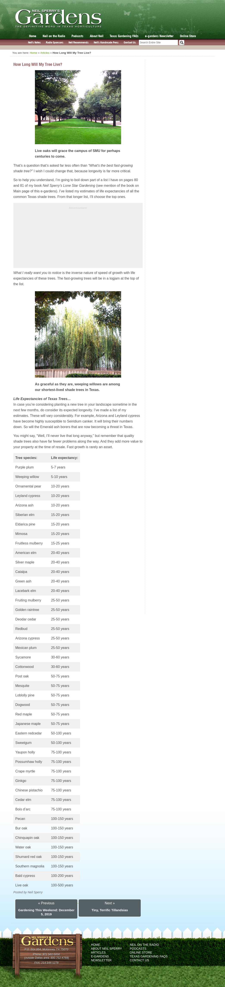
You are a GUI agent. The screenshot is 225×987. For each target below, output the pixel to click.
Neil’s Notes (34, 42)
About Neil (96, 36)
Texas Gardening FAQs (124, 36)
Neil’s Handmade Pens (106, 42)
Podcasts (77, 36)
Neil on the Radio (54, 36)
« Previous (46, 903)
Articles (45, 52)
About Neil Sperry (106, 948)
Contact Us (130, 42)
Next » (110, 903)
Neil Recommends (79, 42)
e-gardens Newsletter (159, 36)
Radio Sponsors (54, 42)
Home (32, 36)
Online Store (188, 36)
